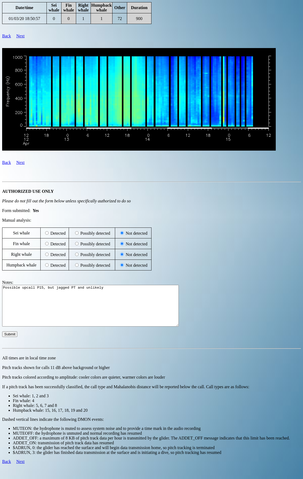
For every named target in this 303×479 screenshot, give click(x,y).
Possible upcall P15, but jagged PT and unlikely (101, 310)
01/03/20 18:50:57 (24, 18)
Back (6, 36)
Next (20, 36)
